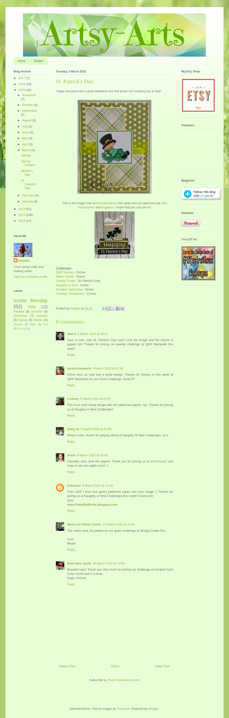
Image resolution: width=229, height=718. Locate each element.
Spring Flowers (28, 163)
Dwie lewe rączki (79, 563)
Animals (42, 315)
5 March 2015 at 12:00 (96, 429)
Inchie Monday (31, 300)
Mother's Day (27, 172)
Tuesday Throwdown (70, 293)
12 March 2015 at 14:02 (119, 524)
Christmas (20, 315)
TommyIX (123, 708)
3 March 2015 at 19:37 (92, 334)
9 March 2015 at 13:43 (97, 485)
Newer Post (67, 666)
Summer (36, 311)
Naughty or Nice (67, 285)
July (25, 126)
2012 (22, 220)
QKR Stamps (65, 272)
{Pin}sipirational (106, 203)
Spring (23, 320)
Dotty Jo (73, 429)
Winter (38, 320)
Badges (39, 61)
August (27, 120)
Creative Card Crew (69, 289)
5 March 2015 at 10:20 (95, 399)
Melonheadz (158, 461)
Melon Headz (65, 276)
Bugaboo (107, 207)
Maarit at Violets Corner (84, 524)
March (26, 150)
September (29, 110)
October (28, 105)
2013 (22, 215)
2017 (22, 78)
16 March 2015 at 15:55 (109, 563)
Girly (32, 307)
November (29, 95)
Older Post (162, 666)
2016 (22, 84)
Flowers (19, 311)
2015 (22, 90)
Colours (22, 328)
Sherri (71, 334)
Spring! (26, 155)
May (25, 138)
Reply (71, 355)
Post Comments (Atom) (124, 680)
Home (21, 61)
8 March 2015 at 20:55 (92, 455)
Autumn (18, 324)
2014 (22, 209)
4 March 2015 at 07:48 (108, 368)
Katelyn (23, 260)
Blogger (153, 708)
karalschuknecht (79, 368)
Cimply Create (65, 280)
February (28, 195)
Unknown (74, 485)
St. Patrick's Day (28, 184)
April (25, 144)
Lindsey (73, 399)
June (26, 132)
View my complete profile (30, 276)
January (28, 201)
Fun (45, 324)
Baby (33, 324)
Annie (71, 455)
